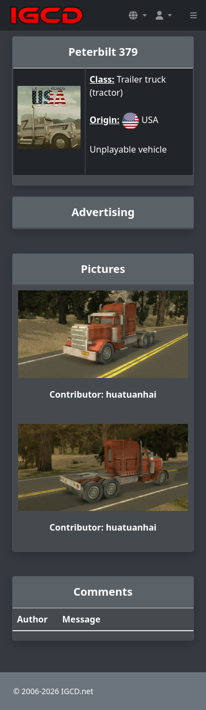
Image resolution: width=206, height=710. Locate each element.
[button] (137, 15)
